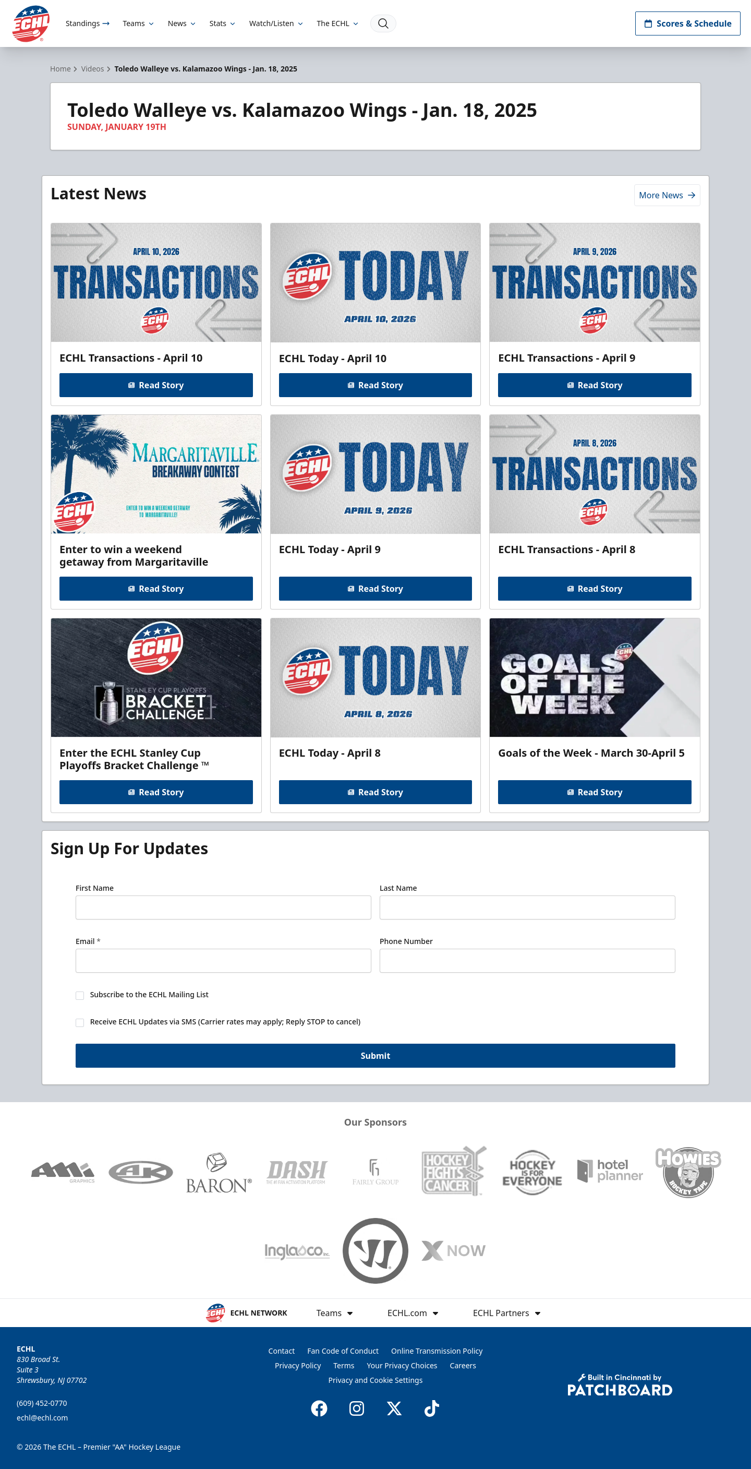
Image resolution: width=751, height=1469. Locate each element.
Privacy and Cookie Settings (376, 1380)
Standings (88, 23)
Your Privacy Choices (402, 1365)
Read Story (156, 385)
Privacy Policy (298, 1365)
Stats (223, 23)
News (182, 23)
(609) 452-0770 (42, 1403)
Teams (139, 23)
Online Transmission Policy (436, 1351)
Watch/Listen (276, 23)
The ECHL (338, 23)
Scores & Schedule (688, 23)
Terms (343, 1365)
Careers (463, 1365)
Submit (376, 1055)
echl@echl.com (42, 1418)
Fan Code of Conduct (343, 1351)
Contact (282, 1351)
